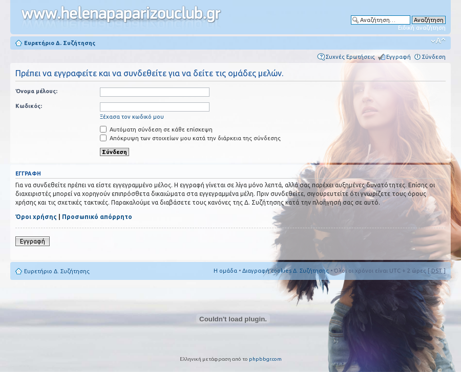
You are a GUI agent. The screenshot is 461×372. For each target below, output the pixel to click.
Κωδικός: (28, 106)
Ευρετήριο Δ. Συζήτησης (59, 43)
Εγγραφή (398, 57)
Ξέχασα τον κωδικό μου (132, 117)
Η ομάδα (225, 271)
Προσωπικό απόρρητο (97, 216)
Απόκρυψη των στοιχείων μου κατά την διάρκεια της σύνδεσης (190, 138)
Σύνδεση (434, 57)
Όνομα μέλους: (36, 91)
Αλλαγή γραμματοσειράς (438, 41)
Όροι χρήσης (36, 216)
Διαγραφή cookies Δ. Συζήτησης (285, 271)
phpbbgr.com (265, 359)
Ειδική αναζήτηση (422, 28)
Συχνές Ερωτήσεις (350, 57)
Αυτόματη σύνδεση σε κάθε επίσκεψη (156, 129)
